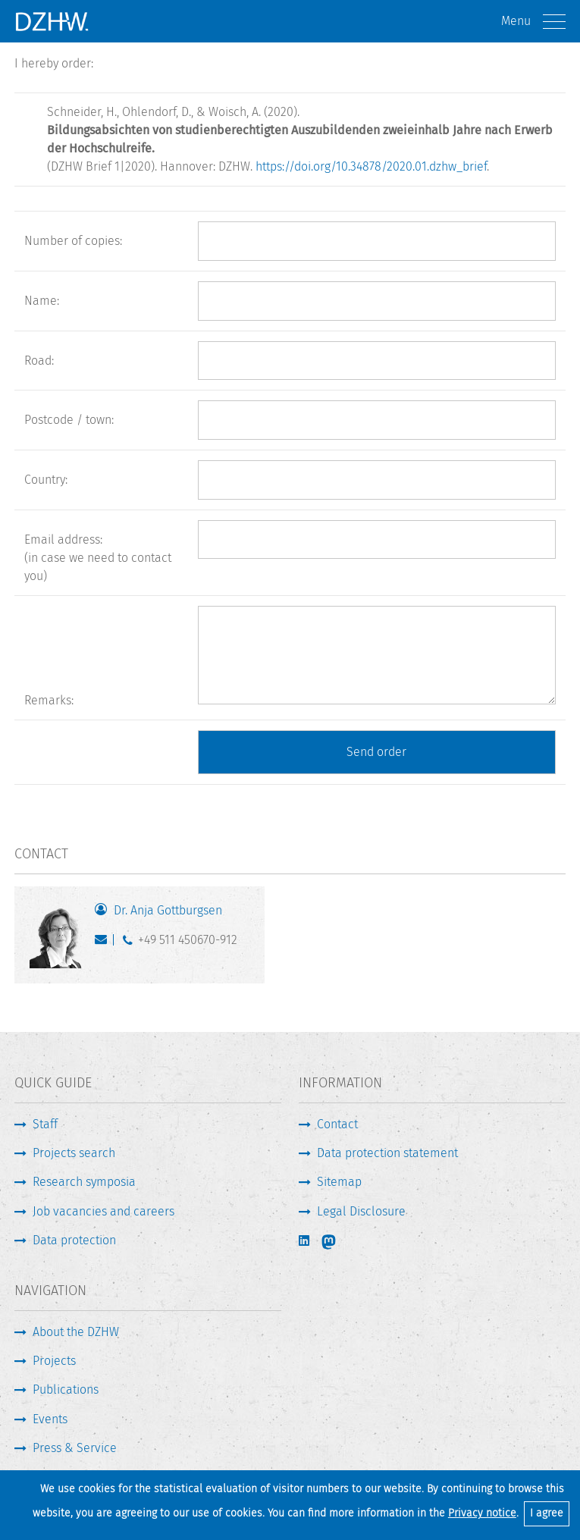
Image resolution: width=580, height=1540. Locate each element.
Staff (45, 1124)
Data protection (74, 1240)
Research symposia (84, 1182)
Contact (337, 1124)
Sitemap (339, 1182)
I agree (546, 1513)
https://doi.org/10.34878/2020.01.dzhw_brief (371, 166)
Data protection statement (387, 1153)
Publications (66, 1389)
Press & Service (75, 1448)
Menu (533, 21)
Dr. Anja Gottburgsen (168, 910)
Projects (54, 1360)
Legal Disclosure (361, 1211)
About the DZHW (76, 1332)
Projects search (74, 1153)
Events (50, 1419)
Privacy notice (482, 1513)
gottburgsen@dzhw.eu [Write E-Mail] (104, 943)
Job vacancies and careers (103, 1211)
